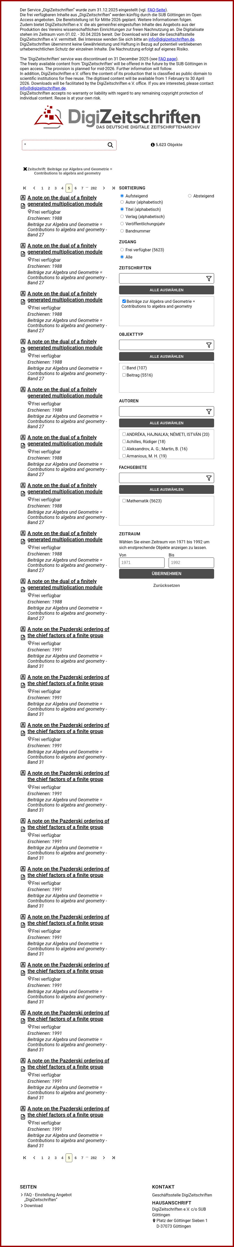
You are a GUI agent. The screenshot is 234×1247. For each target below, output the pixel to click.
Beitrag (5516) (137, 375)
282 (94, 188)
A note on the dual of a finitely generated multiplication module (64, 201)
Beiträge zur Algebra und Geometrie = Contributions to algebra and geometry (158, 304)
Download (33, 1205)
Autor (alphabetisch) (141, 202)
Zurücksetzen (166, 585)
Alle (126, 257)
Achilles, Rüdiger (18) (144, 441)
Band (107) (134, 367)
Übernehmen (167, 573)
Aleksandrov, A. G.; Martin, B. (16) (155, 448)
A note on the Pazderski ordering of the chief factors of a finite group (68, 632)
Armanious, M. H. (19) (144, 456)
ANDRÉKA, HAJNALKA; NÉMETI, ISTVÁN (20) (165, 434)
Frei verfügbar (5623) (142, 249)
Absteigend (201, 196)
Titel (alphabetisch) (140, 209)
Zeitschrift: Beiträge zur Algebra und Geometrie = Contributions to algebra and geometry (67, 171)
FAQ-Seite (156, 9)
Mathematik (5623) (142, 500)
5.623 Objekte (167, 145)
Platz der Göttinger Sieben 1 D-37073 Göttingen (182, 1223)
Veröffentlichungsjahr (142, 223)
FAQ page (167, 58)
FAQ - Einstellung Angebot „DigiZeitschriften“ (48, 1197)
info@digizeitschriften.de (171, 39)
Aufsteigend (134, 196)
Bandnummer (135, 231)
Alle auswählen (167, 290)
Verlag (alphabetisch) (142, 216)
